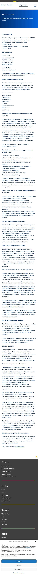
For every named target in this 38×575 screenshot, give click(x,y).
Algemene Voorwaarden (18, 446)
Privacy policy (21, 572)
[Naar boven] (36, 457)
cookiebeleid (28, 547)
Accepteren (19, 561)
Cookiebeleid (15, 572)
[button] (36, 542)
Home (14, 1)
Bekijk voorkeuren (19, 569)
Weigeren (19, 565)
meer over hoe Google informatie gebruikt (13, 306)
